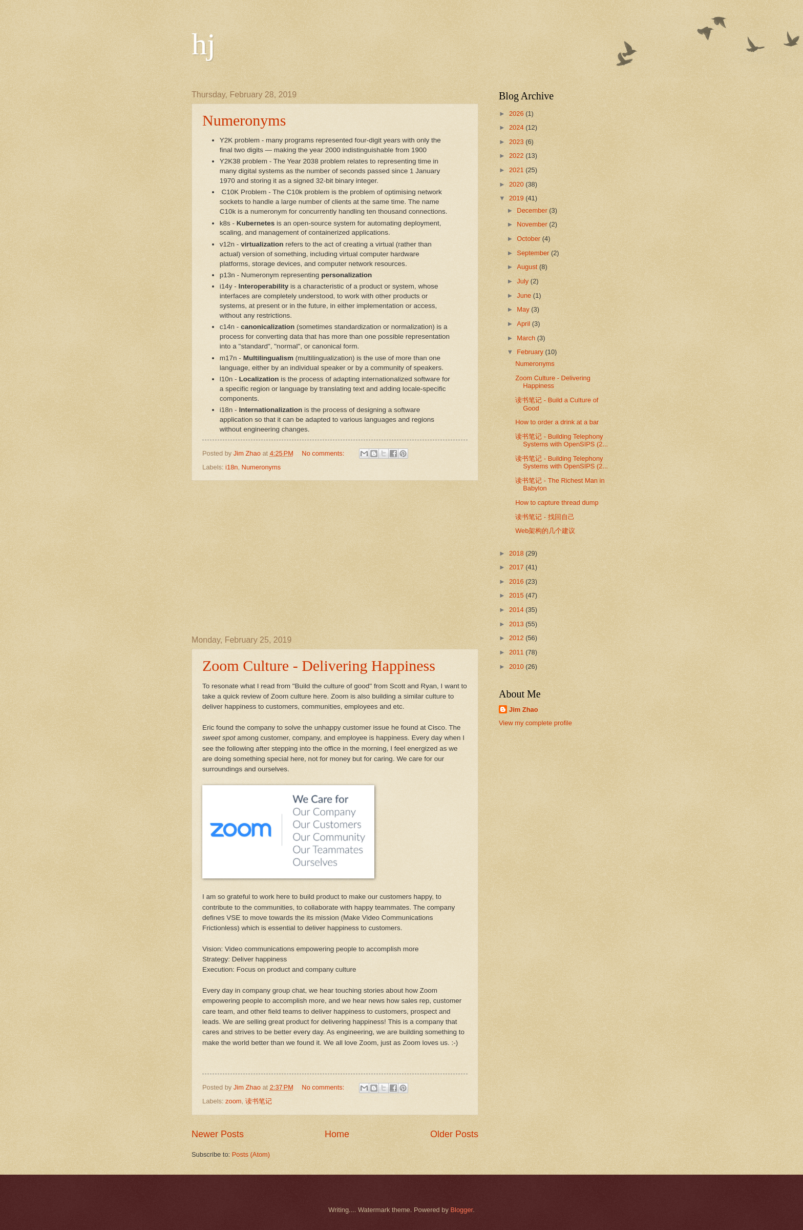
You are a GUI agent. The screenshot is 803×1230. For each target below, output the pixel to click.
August (528, 267)
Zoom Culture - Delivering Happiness (318, 665)
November (533, 224)
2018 (517, 553)
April (524, 323)
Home (337, 1134)
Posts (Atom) (251, 1154)
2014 (517, 609)
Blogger (462, 1210)
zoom (233, 1101)
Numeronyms (244, 120)
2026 (517, 113)
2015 (517, 595)
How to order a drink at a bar (557, 422)
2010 (517, 666)
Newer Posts (218, 1134)
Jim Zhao (523, 709)
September (534, 253)
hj (204, 44)
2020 (517, 184)
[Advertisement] (335, 558)
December (533, 210)
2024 (517, 127)
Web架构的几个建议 (545, 531)
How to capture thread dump (556, 502)
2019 (517, 198)
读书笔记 (258, 1101)
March (527, 338)
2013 (517, 624)
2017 (517, 567)
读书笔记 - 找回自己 (544, 517)
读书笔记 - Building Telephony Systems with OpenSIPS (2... (561, 440)
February (531, 352)
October (529, 238)
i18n (231, 467)
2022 (517, 155)
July (523, 281)
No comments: (324, 453)
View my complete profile (535, 723)
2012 (517, 638)
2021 (517, 170)
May (524, 309)
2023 (517, 142)
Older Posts (454, 1134)
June (525, 295)
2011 (517, 652)
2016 (517, 581)
